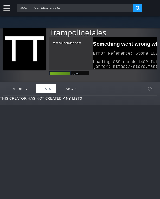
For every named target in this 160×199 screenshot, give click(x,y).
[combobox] (75, 8)
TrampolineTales (77, 32)
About (72, 89)
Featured (17, 89)
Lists (46, 89)
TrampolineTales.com (68, 43)
